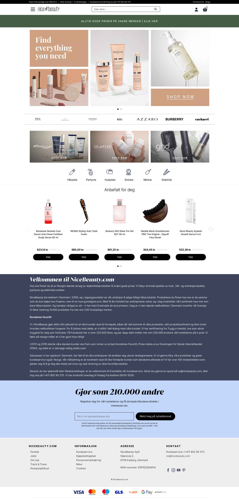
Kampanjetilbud (39, 468)
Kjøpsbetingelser (86, 456)
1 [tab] (118, 266)
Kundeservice (198, 2)
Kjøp (48, 257)
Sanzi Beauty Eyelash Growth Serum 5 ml (191, 233)
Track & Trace (38, 464)
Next (210, 229)
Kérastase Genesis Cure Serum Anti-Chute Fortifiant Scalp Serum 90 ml (48, 234)
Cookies (81, 468)
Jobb (33, 456)
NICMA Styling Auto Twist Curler (83, 233)
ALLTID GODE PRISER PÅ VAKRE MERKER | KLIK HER (119, 21)
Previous (29, 229)
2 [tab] (121, 266)
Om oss (34, 460)
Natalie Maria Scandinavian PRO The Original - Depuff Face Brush (155, 234)
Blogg (207, 2)
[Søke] (126, 9)
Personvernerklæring (88, 460)
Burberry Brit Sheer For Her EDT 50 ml (119, 233)
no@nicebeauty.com (178, 456)
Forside (34, 451)
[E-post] (104, 416)
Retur (79, 464)
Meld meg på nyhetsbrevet (155, 416)
